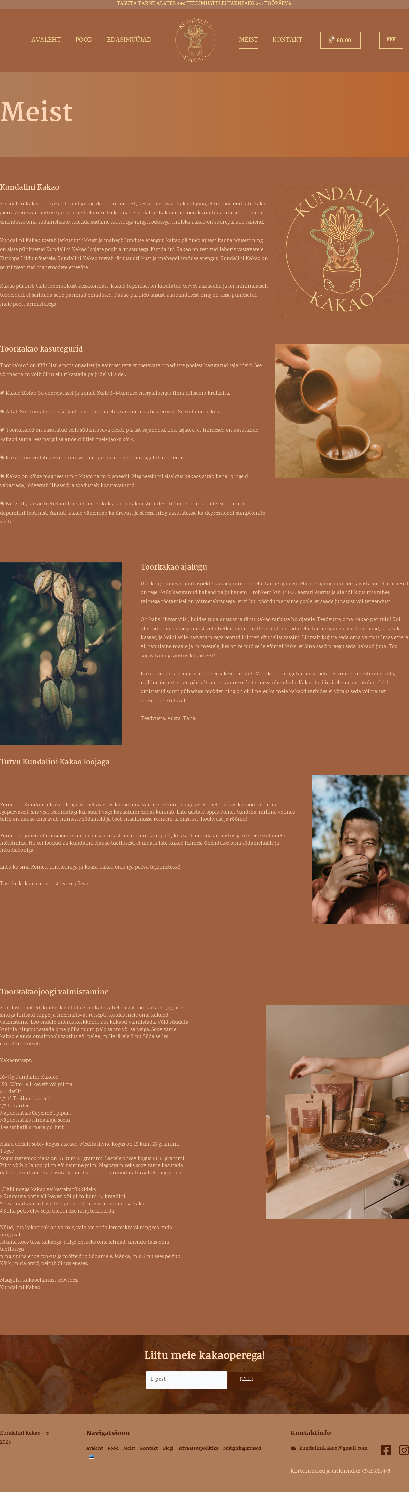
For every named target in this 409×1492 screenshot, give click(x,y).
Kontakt (287, 40)
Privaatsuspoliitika (198, 1449)
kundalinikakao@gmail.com (333, 1449)
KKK (391, 40)
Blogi (168, 1449)
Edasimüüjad (129, 40)
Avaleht (46, 40)
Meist (248, 40)
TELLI (246, 1380)
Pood (84, 40)
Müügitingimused (242, 1449)
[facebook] (386, 1450)
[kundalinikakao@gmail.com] (293, 1448)
